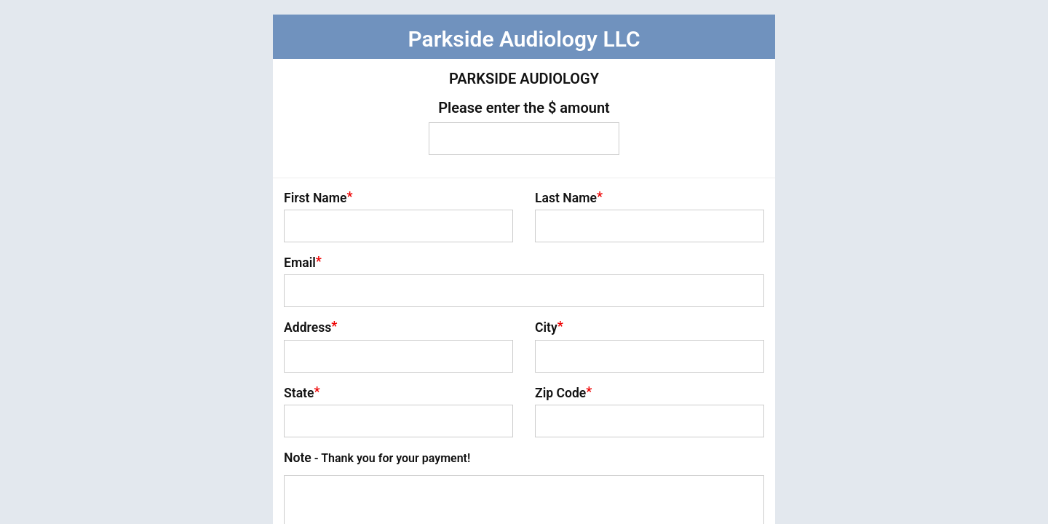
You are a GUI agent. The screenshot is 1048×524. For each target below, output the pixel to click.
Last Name (569, 197)
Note (377, 457)
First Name (318, 197)
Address (310, 327)
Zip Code (563, 392)
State (302, 392)
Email (303, 262)
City (549, 327)
